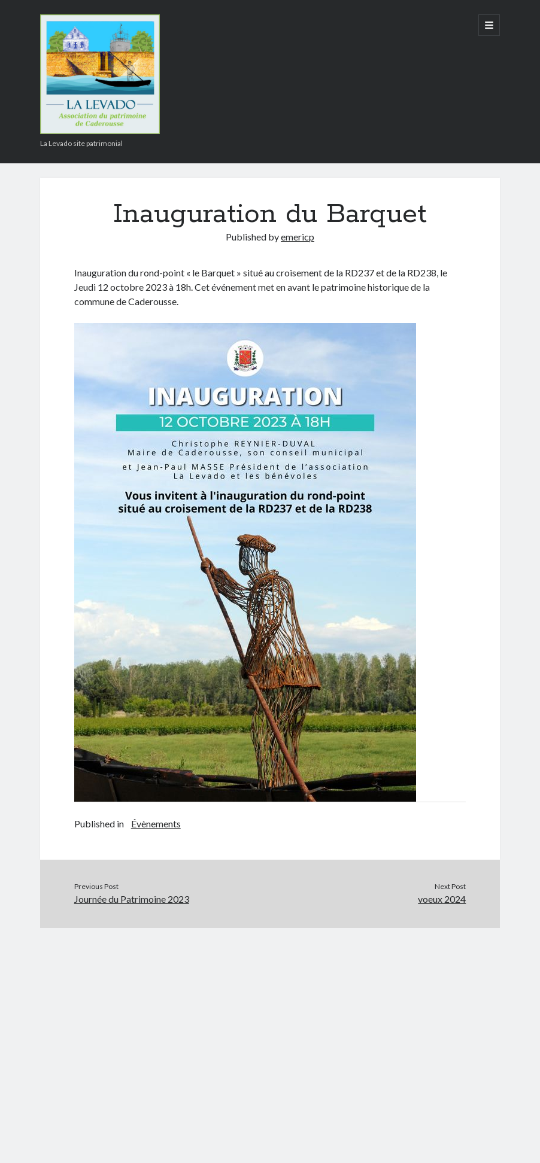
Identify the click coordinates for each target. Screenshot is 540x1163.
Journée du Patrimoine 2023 (131, 899)
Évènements (156, 823)
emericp (297, 236)
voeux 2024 (442, 899)
